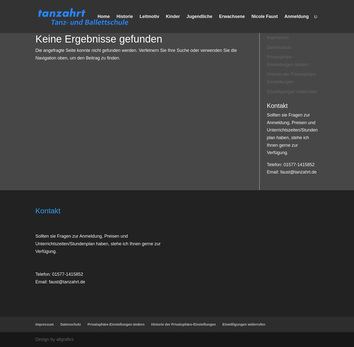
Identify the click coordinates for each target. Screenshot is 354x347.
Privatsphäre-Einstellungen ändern (116, 324)
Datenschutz (279, 47)
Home (104, 17)
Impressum (278, 37)
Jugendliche (199, 17)
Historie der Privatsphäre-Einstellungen (183, 324)
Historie (125, 17)
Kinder (173, 17)
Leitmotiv (149, 17)
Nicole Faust (264, 17)
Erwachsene (232, 17)
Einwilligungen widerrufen (292, 91)
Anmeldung (296, 17)
